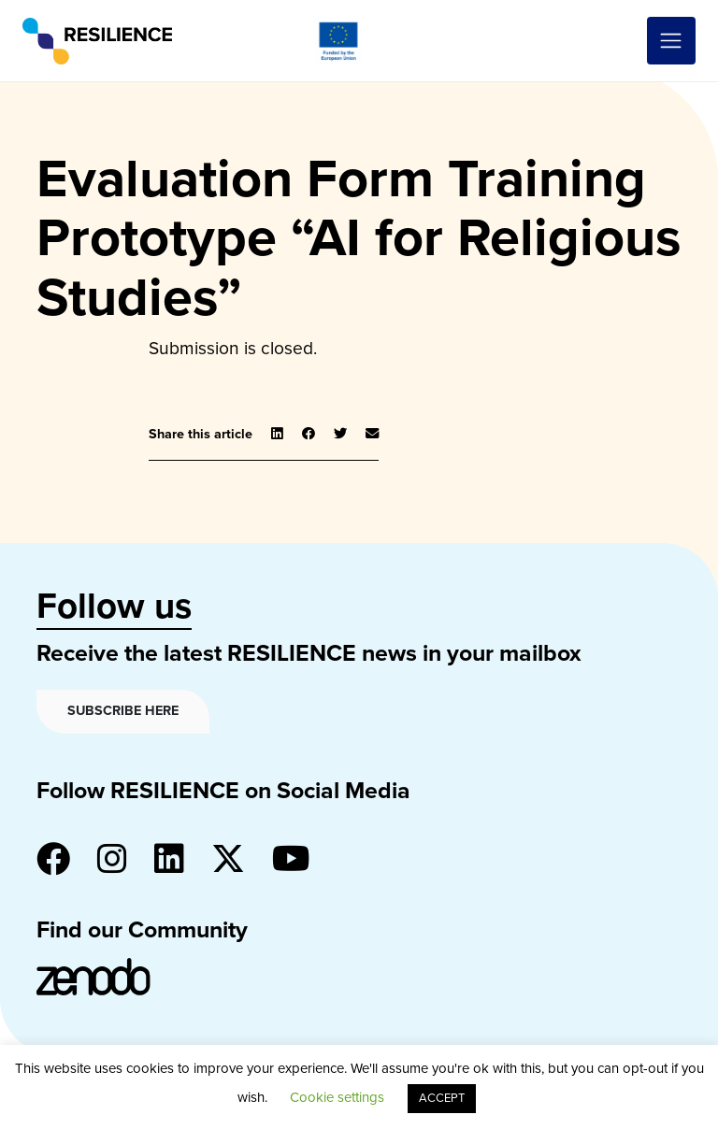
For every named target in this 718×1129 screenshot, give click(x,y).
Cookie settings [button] (337, 1097)
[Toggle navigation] (671, 41)
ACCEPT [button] (442, 1098)
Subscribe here (123, 711)
